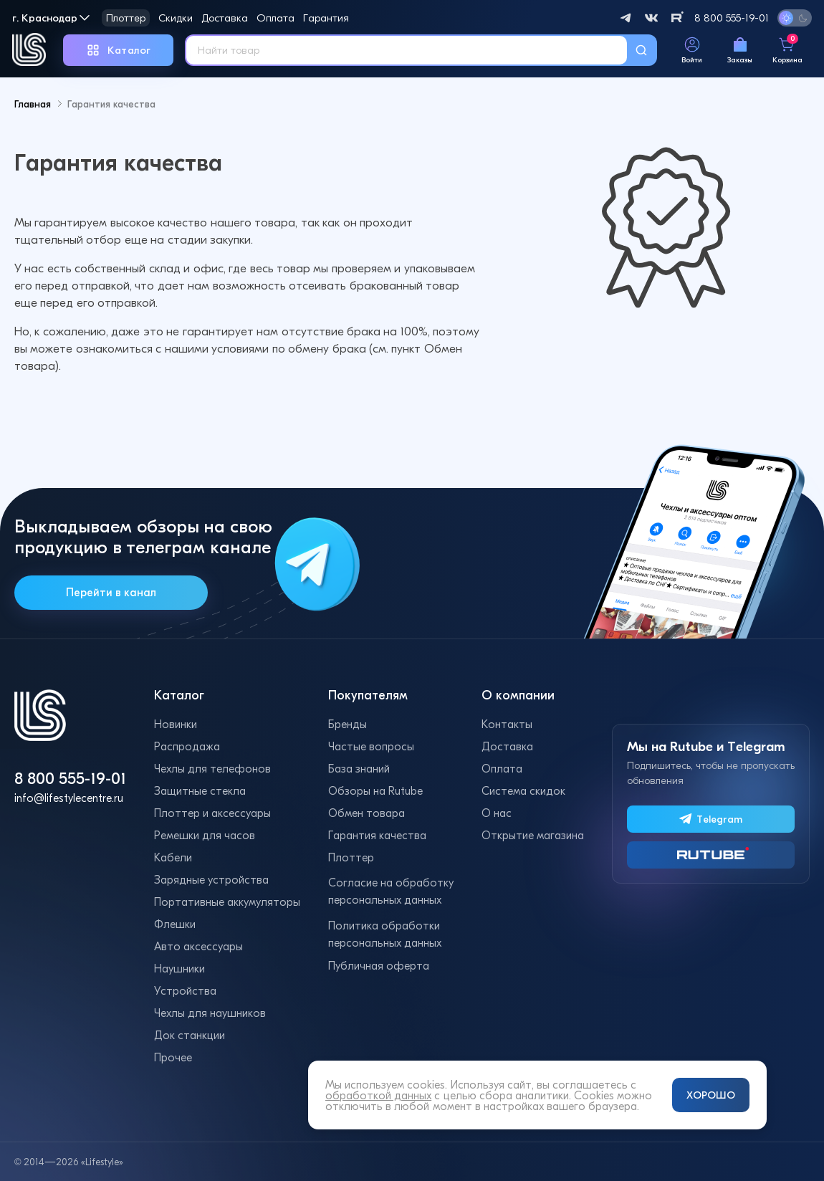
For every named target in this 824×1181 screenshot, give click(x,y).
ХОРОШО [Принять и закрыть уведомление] (710, 1095)
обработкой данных (378, 1095)
